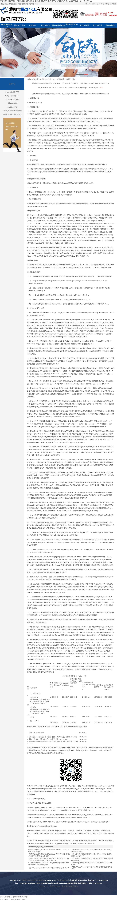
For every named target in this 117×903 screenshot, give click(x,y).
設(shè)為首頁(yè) (103, 4)
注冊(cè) (88, 4)
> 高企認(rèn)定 (12, 107)
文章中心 (51, 79)
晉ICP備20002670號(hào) (69, 886)
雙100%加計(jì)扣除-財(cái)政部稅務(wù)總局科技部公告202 (49, 868)
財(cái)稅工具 (97, 25)
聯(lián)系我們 (110, 25)
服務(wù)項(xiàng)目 (71, 25)
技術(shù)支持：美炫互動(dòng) (49, 886)
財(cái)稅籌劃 (45, 25)
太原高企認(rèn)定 (63, 880)
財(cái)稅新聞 (84, 25)
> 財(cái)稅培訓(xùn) (12, 96)
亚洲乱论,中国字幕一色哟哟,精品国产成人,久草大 (12, 899)
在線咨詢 (32, 25)
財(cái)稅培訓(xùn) (58, 25)
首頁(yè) (43, 79)
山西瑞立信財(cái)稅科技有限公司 (33, 880)
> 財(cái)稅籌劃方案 (12, 92)
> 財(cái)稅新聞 (12, 103)
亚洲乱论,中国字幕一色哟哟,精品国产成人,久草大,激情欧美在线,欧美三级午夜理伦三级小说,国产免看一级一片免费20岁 (46, 1)
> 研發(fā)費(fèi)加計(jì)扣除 (12, 110)
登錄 (93, 4)
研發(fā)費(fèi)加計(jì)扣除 (66, 79)
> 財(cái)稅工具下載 (12, 99)
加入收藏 (113, 4)
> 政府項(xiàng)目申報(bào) (12, 114)
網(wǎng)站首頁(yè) (6, 25)
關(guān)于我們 (19, 25)
